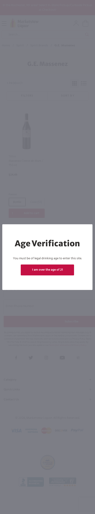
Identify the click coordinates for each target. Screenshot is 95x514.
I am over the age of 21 (47, 269)
